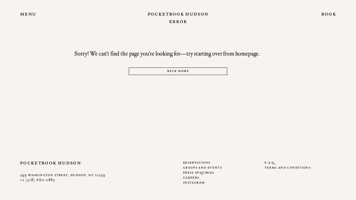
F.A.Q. (269, 162)
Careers (191, 177)
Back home (178, 70)
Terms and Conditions (287, 167)
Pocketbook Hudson (178, 13)
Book (328, 13)
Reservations (196, 162)
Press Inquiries (198, 172)
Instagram (194, 182)
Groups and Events (202, 167)
